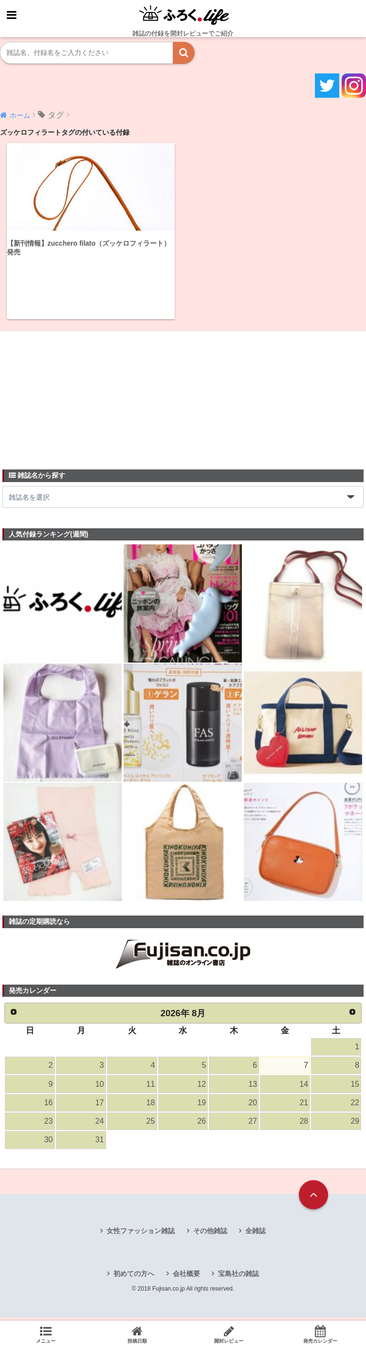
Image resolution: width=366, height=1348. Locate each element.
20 (252, 1105)
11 (150, 1086)
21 (303, 1105)
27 (252, 1125)
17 (99, 1105)
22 (354, 1105)
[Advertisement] (75, 395)
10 (99, 1086)
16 (48, 1105)
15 (354, 1086)
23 (48, 1125)
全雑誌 (255, 1235)
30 (48, 1144)
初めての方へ (133, 1278)
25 (150, 1125)
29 (354, 1125)
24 (99, 1125)
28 (303, 1125)
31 (99, 1144)
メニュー (46, 1334)
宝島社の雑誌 (238, 1278)
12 (201, 1086)
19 (201, 1105)
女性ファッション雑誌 (141, 1235)
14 (303, 1086)
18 (150, 1105)
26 (201, 1125)
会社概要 (186, 1278)
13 (252, 1086)
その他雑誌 (210, 1235)
